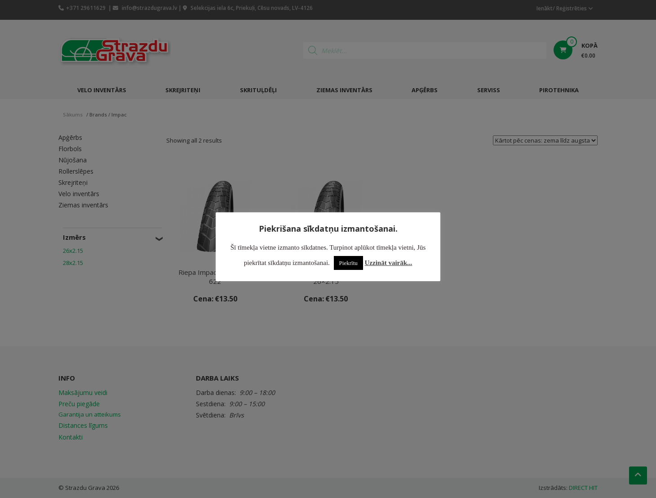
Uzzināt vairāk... (388, 262)
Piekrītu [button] (348, 263)
